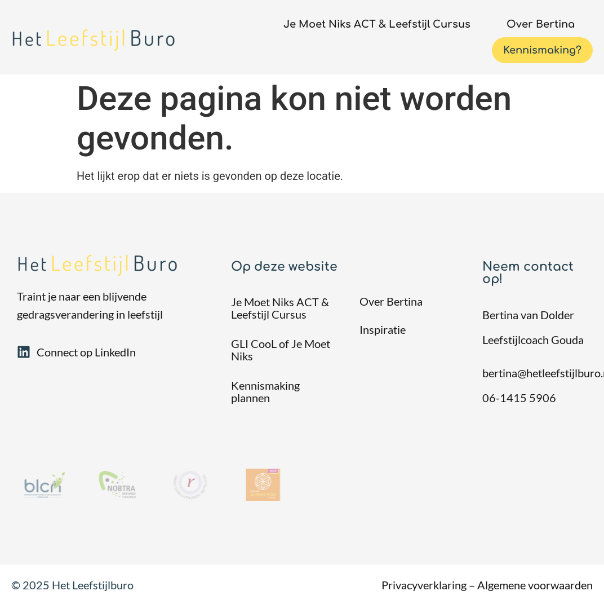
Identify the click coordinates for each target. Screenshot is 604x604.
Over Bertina (541, 24)
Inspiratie (382, 329)
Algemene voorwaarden (535, 585)
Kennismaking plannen (265, 391)
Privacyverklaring (424, 585)
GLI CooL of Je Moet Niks (280, 349)
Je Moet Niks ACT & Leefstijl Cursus (376, 24)
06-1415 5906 (519, 397)
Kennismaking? (542, 50)
